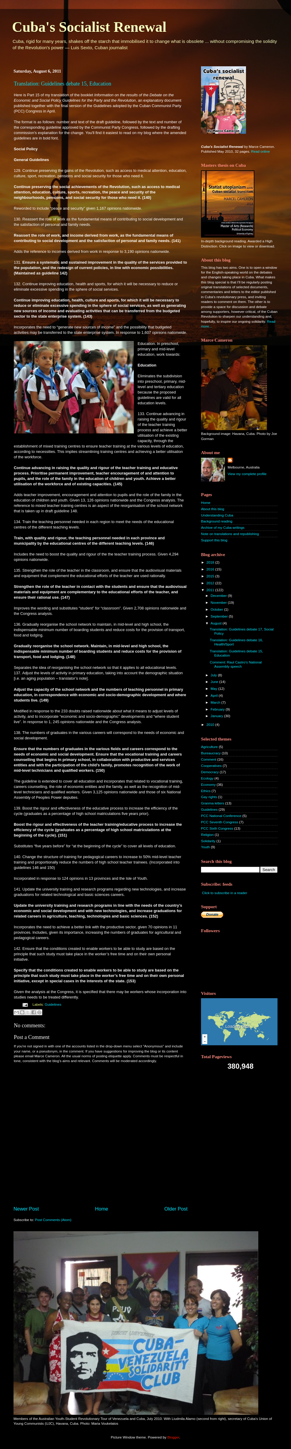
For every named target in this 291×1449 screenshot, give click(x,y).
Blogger (173, 1437)
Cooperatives (211, 766)
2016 (210, 569)
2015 (210, 576)
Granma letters (212, 803)
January (217, 716)
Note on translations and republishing (230, 534)
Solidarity (208, 841)
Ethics (206, 791)
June (215, 682)
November (219, 602)
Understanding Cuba (217, 515)
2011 (210, 590)
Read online (260, 151)
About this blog (212, 509)
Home (101, 1208)
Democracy (210, 772)
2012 (210, 583)
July (214, 675)
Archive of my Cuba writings (222, 527)
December (219, 595)
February (218, 709)
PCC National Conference (221, 816)
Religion (207, 835)
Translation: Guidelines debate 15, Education (62, 84)
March (216, 702)
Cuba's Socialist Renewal (89, 27)
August (217, 623)
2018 (210, 562)
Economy (208, 784)
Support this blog (214, 540)
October (217, 609)
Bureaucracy (211, 753)
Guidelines (53, 1004)
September (220, 616)
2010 (210, 724)
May (214, 688)
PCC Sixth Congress (217, 828)
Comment (208, 759)
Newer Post (26, 1208)
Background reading (216, 521)
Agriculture (209, 747)
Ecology (207, 778)
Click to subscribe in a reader (224, 893)
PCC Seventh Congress (219, 822)
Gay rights (209, 797)
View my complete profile (247, 474)
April (215, 695)
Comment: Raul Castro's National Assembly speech (236, 664)
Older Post (176, 1208)
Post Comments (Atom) (53, 1220)
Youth (205, 847)
